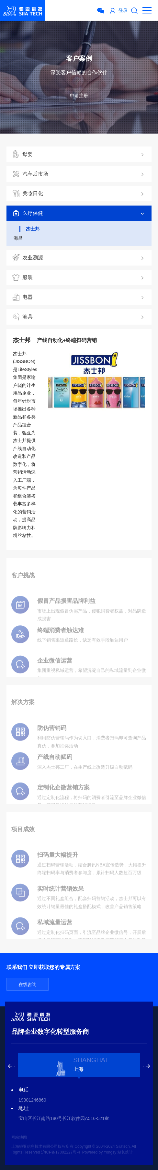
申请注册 (79, 95)
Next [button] (146, 1066)
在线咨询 (27, 984)
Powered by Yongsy (99, 1152)
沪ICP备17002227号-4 (60, 1152)
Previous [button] (11, 1066)
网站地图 (19, 1137)
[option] (79, 1065)
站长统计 (125, 1152)
